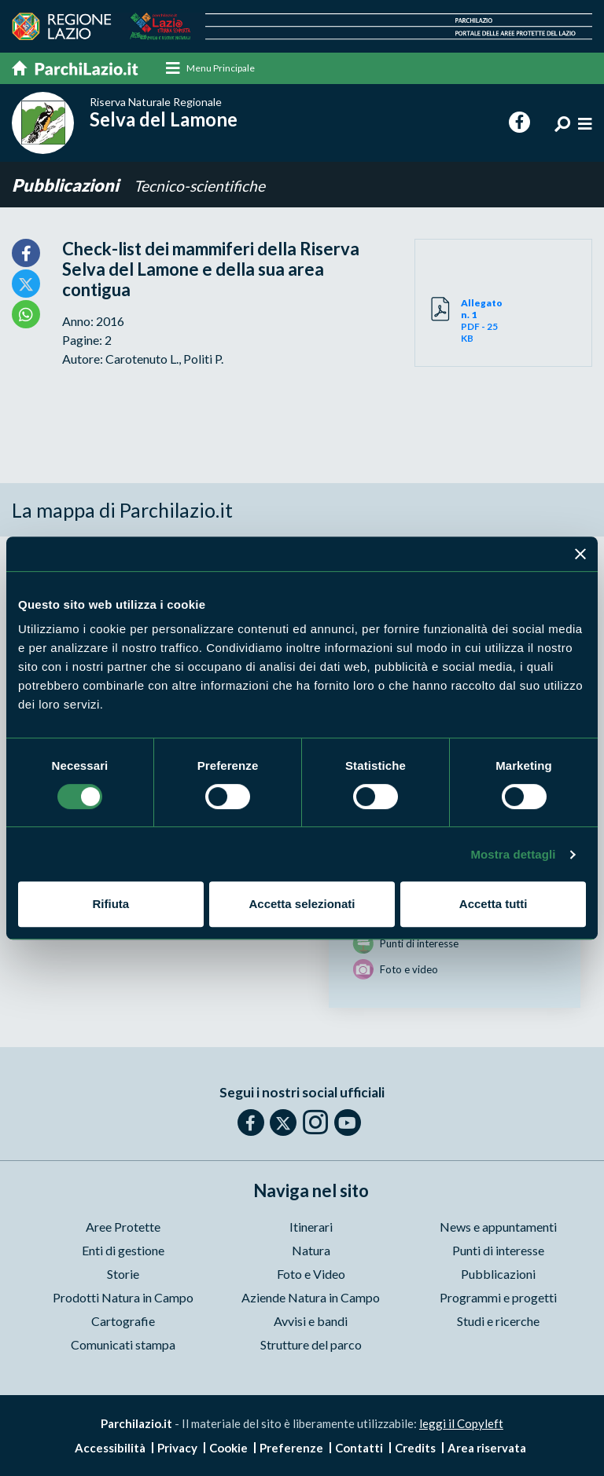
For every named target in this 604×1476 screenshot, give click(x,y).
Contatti (359, 1448)
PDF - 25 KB (482, 320)
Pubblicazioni (67, 185)
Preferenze (291, 1448)
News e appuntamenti (498, 1226)
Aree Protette (123, 1226)
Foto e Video (311, 1273)
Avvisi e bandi (311, 1320)
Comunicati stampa (123, 1344)
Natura (311, 1250)
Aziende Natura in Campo (310, 1297)
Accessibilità (110, 1448)
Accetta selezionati (302, 903)
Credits (415, 1448)
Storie (123, 1273)
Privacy (177, 1448)
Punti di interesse (498, 1250)
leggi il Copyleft (461, 1423)
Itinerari (311, 1226)
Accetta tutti (493, 903)
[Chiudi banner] (580, 553)
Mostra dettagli (512, 854)
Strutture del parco (311, 1344)
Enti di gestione (123, 1250)
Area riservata (486, 1448)
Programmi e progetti (498, 1297)
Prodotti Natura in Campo (123, 1297)
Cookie (228, 1448)
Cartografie (123, 1320)
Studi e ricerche (498, 1320)
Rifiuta (110, 903)
